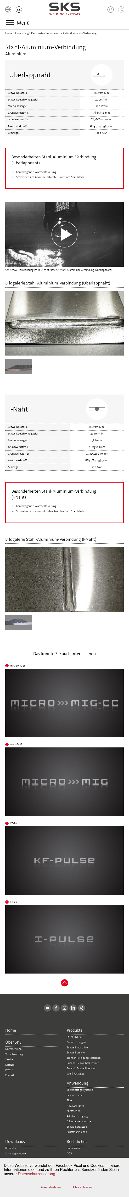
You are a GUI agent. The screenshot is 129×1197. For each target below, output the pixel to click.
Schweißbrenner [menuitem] (76, 1052)
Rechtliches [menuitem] (77, 1142)
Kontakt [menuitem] (9, 1075)
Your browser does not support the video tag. (64, 234)
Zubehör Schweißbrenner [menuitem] (81, 1068)
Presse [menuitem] (9, 1070)
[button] (8, 9)
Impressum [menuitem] (73, 1148)
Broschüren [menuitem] (11, 1148)
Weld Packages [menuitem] (75, 1073)
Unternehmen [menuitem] (13, 1049)
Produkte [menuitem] (75, 1030)
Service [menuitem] (9, 1059)
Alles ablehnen (51, 1187)
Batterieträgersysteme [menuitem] (80, 1090)
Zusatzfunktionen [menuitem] (77, 1132)
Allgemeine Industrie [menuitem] (79, 1121)
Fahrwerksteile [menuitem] (75, 1095)
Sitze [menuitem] (70, 1100)
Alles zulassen (82, 1187)
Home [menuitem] (10, 1030)
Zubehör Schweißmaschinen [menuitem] (83, 1063)
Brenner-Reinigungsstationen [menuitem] (84, 1058)
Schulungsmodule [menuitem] (15, 1153)
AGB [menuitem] (69, 1153)
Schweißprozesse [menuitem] (77, 1127)
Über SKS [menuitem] (13, 1042)
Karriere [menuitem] (10, 1065)
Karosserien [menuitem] (73, 1111)
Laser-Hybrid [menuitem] (74, 1037)
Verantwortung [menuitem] (14, 1054)
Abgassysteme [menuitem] (75, 1106)
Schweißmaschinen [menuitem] (78, 1047)
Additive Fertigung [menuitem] (77, 1116)
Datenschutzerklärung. (37, 1174)
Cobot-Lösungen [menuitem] (76, 1042)
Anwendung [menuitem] (77, 1083)
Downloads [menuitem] (15, 1142)
